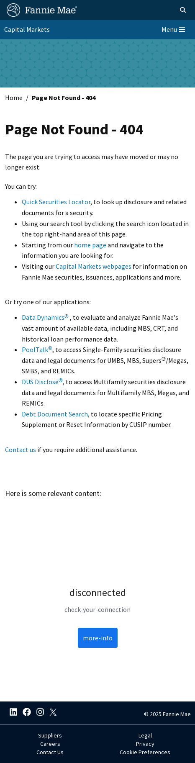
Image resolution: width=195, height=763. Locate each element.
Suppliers (50, 735)
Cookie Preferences (145, 752)
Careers (50, 744)
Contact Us (50, 752)
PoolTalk (37, 349)
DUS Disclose (42, 382)
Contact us (20, 449)
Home (14, 97)
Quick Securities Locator (56, 202)
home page (90, 245)
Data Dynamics (45, 317)
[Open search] (182, 10)
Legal (145, 735)
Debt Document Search (55, 414)
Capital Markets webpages (93, 266)
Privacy (145, 744)
